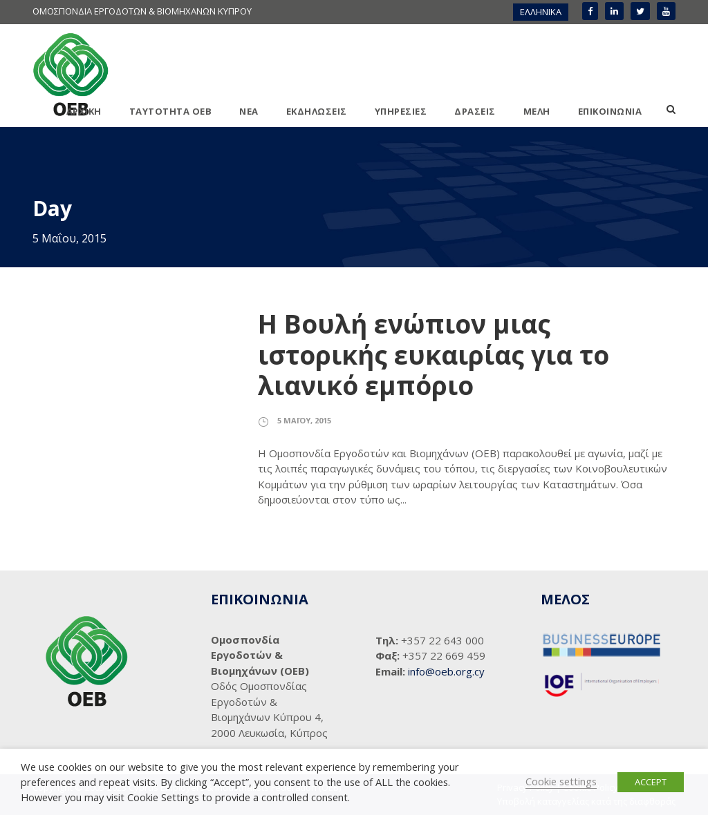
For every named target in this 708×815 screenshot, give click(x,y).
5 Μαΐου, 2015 (304, 420)
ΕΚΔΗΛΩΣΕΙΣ (316, 111)
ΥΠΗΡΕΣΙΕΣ (401, 111)
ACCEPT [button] (651, 782)
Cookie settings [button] (561, 781)
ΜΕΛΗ (536, 111)
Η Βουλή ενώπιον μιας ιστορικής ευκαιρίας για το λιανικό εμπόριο (433, 354)
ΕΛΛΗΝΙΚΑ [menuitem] (540, 12)
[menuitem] (540, 12)
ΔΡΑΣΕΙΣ (475, 111)
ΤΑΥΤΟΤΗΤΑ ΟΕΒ (170, 111)
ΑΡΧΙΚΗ (84, 111)
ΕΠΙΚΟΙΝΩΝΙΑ (610, 111)
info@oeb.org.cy (446, 671)
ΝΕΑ (249, 111)
